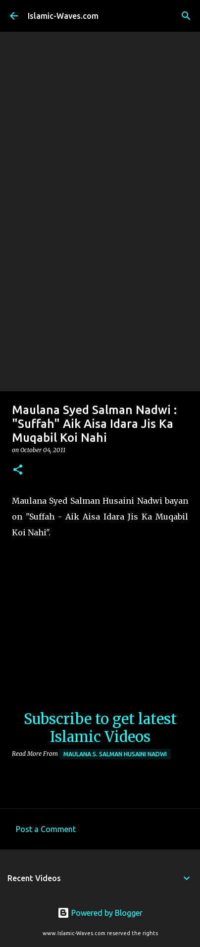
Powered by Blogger (100, 912)
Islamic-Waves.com (63, 15)
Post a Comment (46, 829)
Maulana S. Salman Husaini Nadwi (115, 754)
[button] (18, 470)
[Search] (186, 16)
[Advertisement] (100, 286)
